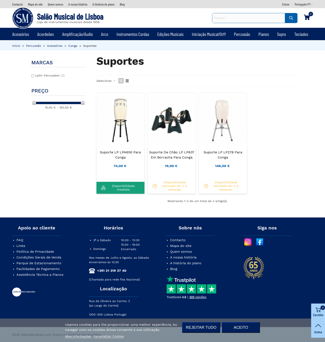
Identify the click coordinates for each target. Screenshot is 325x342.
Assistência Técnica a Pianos (39, 275)
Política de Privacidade (35, 252)
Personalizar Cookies (108, 336)
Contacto (178, 240)
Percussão (242, 34)
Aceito (241, 327)
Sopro (281, 34)
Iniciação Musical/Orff (209, 34)
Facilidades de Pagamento (38, 269)
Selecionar (106, 80)
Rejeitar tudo (201, 327)
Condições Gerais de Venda (38, 257)
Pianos (263, 34)
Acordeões (45, 34)
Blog (173, 269)
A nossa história (183, 257)
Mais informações (78, 336)
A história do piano (185, 263)
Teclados (301, 34)
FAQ (19, 240)
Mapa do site (180, 246)
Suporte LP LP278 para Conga (223, 154)
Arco (104, 34)
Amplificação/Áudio (77, 34)
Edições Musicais (170, 34)
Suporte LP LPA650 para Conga (120, 154)
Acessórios (20, 34)
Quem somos (181, 252)
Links (20, 246)
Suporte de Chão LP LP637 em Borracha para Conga (171, 154)
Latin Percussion (50, 75)
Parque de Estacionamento (38, 263)
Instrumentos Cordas (133, 34)
